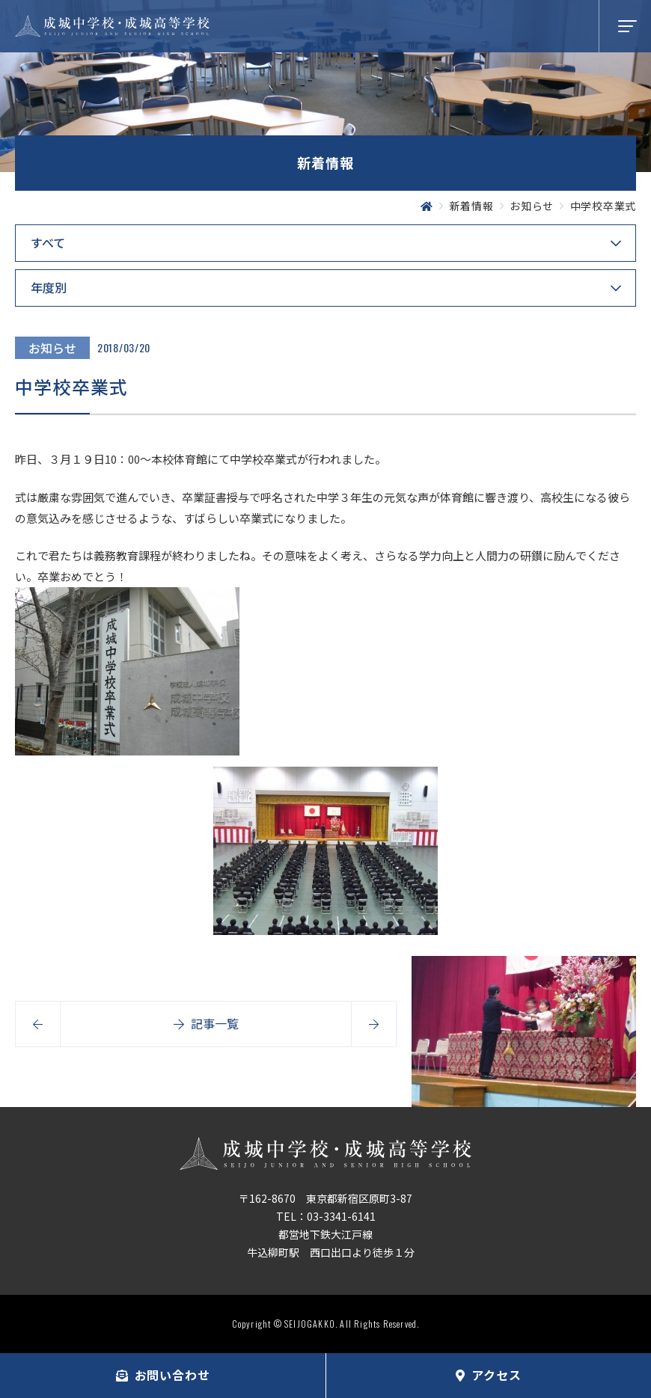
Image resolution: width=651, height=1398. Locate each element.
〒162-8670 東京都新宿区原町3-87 (325, 1198)
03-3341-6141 (341, 1216)
